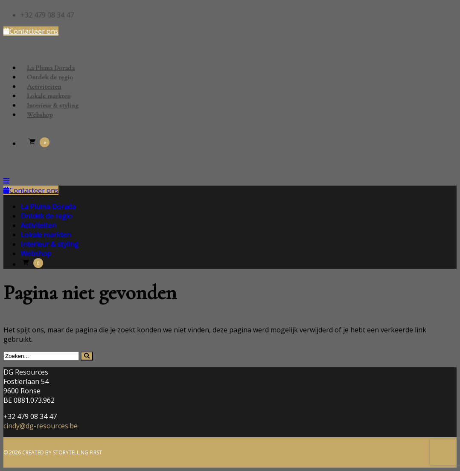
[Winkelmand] (38, 144)
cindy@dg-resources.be (40, 425)
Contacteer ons (30, 31)
